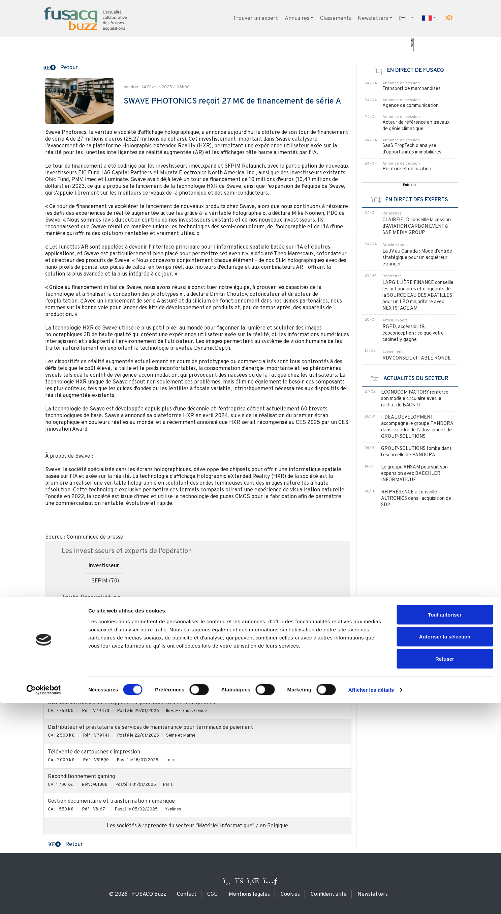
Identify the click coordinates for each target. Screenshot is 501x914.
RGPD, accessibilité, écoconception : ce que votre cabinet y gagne (413, 333)
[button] (449, 18)
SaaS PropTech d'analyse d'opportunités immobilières (411, 149)
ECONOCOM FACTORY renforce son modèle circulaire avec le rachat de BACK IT (414, 398)
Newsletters (373, 18)
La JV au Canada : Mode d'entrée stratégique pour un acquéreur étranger (417, 257)
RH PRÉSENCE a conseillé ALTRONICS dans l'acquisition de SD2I (416, 498)
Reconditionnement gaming (81, 776)
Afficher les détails (371, 901)
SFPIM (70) (105, 581)
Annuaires (297, 18)
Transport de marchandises (411, 89)
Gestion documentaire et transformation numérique (111, 801)
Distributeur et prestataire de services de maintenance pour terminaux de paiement (150, 727)
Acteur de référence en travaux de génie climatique (415, 125)
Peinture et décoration (406, 169)
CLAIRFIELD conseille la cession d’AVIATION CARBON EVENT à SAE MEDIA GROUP (416, 226)
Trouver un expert (255, 18)
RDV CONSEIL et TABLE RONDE (416, 358)
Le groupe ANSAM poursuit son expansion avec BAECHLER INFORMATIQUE (414, 473)
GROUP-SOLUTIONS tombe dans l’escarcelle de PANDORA (416, 452)
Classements (335, 18)
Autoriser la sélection (445, 848)
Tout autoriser (445, 825)
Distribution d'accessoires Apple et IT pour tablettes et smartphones (131, 702)
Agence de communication (410, 106)
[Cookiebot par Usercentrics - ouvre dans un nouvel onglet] (43, 901)
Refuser (444, 870)
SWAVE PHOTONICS (113, 619)
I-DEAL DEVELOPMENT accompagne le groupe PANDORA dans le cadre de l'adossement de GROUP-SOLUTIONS (417, 427)
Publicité (412, 45)
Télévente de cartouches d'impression (94, 752)
